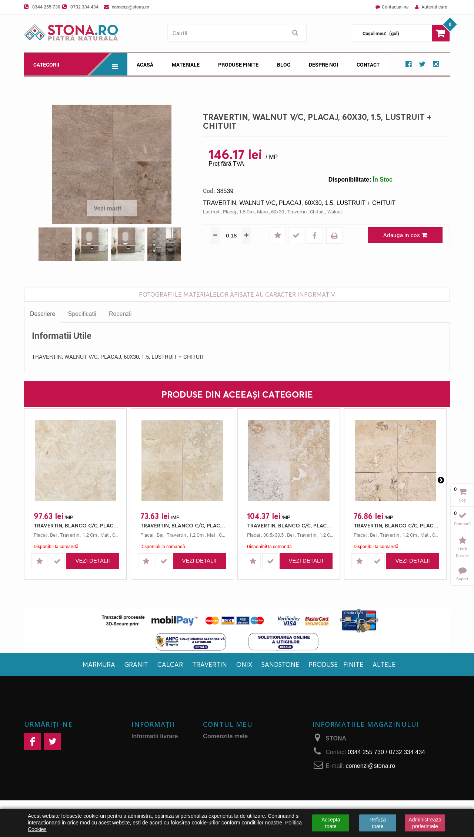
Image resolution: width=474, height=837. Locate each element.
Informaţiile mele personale (241, 765)
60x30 (277, 211)
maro (262, 211)
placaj (229, 211)
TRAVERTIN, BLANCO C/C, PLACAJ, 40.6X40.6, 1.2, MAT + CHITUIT (183, 525)
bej (53, 534)
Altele (384, 664)
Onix (244, 664)
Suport (462, 578)
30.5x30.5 (273, 534)
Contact (368, 64)
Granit (136, 664)
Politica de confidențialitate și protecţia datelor (157, 797)
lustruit (211, 211)
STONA (336, 738)
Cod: (209, 191)
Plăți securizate (153, 772)
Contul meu (228, 724)
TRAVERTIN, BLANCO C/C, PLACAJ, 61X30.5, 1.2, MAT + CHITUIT (397, 525)
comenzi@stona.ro (130, 7)
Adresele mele (223, 755)
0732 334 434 (84, 7)
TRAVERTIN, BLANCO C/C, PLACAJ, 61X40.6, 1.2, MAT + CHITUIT (77, 525)
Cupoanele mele (225, 775)
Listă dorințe (462, 552)
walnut (334, 211)
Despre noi (323, 64)
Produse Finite (238, 64)
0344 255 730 (46, 7)
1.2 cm (90, 534)
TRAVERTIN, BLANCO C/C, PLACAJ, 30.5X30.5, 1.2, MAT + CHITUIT (290, 525)
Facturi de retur (224, 746)
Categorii (80, 64)
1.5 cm (246, 211)
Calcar (170, 664)
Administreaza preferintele (424, 823)
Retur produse (151, 781)
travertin (297, 211)
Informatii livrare (154, 736)
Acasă (145, 64)
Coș (462, 500)
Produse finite (335, 664)
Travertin (209, 664)
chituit (317, 211)
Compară (462, 523)
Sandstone (280, 664)
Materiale (186, 64)
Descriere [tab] (42, 314)
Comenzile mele (225, 736)
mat (104, 534)
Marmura (99, 664)
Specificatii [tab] (82, 314)
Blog (283, 64)
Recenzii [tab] (120, 314)
